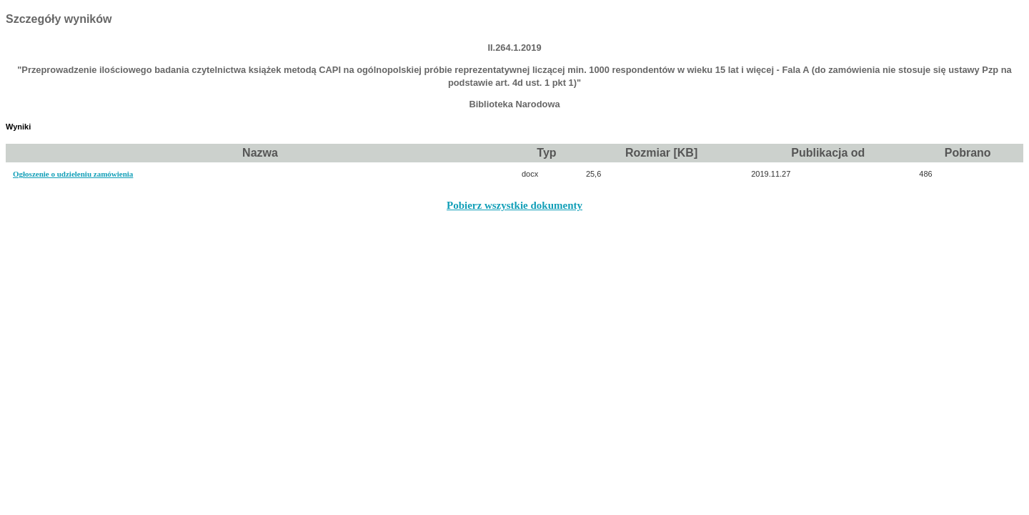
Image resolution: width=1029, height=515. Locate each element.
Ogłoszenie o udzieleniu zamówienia (73, 174)
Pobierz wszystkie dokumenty (514, 205)
